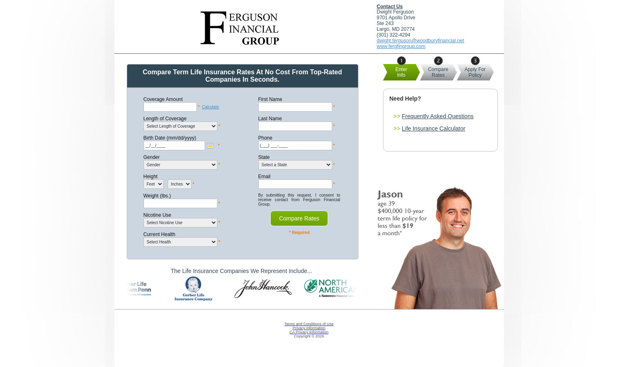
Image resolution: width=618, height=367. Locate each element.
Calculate (210, 107)
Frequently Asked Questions (438, 116)
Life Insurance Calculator (433, 128)
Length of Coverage (165, 119)
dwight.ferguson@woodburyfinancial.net (420, 41)
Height (151, 176)
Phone (265, 138)
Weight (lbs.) (157, 196)
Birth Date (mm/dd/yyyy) (170, 138)
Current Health (160, 234)
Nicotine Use (157, 215)
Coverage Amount (163, 99)
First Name (270, 99)
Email (264, 176)
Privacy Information (309, 328)
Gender (152, 157)
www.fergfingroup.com (401, 46)
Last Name (270, 119)
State (264, 157)
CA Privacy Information (309, 332)
